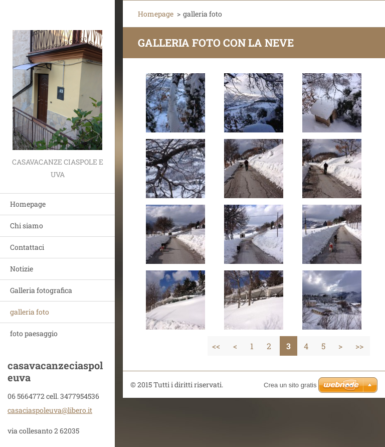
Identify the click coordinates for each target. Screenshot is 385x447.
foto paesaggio (34, 333)
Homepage (28, 204)
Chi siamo (26, 225)
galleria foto (29, 312)
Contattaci (27, 247)
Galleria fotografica (41, 290)
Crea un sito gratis (290, 385)
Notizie (21, 268)
